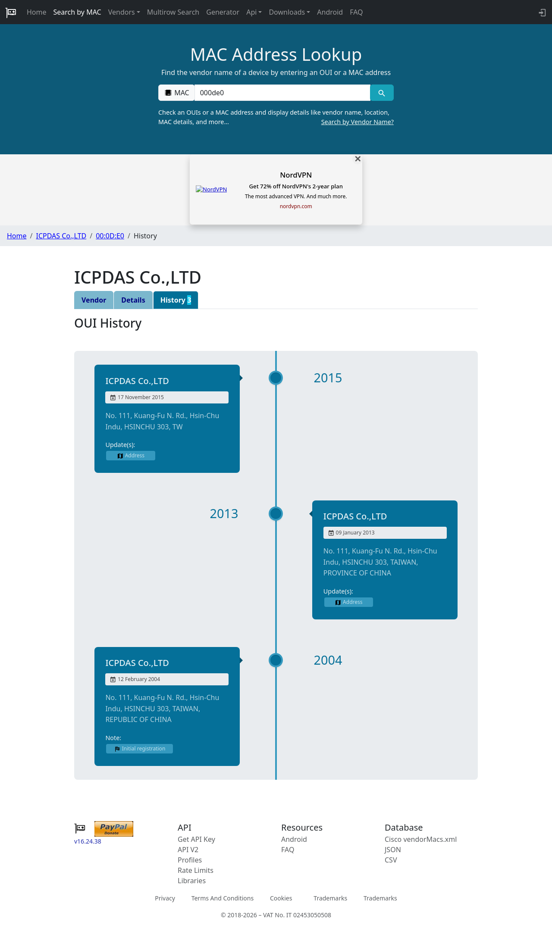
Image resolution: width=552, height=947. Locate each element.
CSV (391, 860)
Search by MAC (77, 12)
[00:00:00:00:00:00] (282, 92)
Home (37, 12)
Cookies (281, 898)
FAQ (356, 12)
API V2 (188, 849)
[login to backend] (541, 12)
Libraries (192, 880)
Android (330, 12)
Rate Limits (195, 870)
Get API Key (196, 839)
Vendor (94, 300)
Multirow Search (173, 12)
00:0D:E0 (110, 236)
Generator (222, 12)
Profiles (190, 860)
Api (251, 12)
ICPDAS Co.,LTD (61, 236)
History (175, 300)
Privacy (165, 898)
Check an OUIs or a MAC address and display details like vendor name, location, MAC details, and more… (276, 117)
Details (133, 300)
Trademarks (330, 898)
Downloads (287, 12)
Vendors (121, 12)
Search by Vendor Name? (357, 122)
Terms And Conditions (222, 898)
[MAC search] (382, 92)
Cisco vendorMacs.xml (421, 839)
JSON (393, 849)
